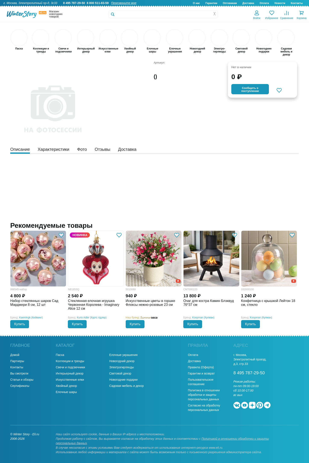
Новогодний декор (121, 361)
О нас (196, 3)
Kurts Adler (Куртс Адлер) (91, 317)
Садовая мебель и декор (126, 386)
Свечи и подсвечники (70, 367)
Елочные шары (66, 392)
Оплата (264, 3)
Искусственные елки (70, 379)
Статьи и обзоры (21, 379)
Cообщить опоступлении (250, 89)
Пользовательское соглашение (200, 382)
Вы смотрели (19, 373)
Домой (14, 355)
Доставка (248, 3)
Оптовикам (230, 3)
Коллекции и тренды (70, 361)
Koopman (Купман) (203, 317)
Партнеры (17, 361)
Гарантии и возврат (201, 373)
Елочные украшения (123, 355)
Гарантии (211, 3)
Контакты (297, 3)
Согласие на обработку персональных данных (204, 408)
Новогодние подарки (123, 379)
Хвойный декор (66, 386)
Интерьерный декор (69, 373)
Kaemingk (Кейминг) (31, 317)
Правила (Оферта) (201, 367)
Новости (279, 3)
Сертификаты (19, 386)
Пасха (60, 355)
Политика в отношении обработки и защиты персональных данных (204, 395)
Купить (19, 324)
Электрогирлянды (121, 367)
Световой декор (120, 373)
